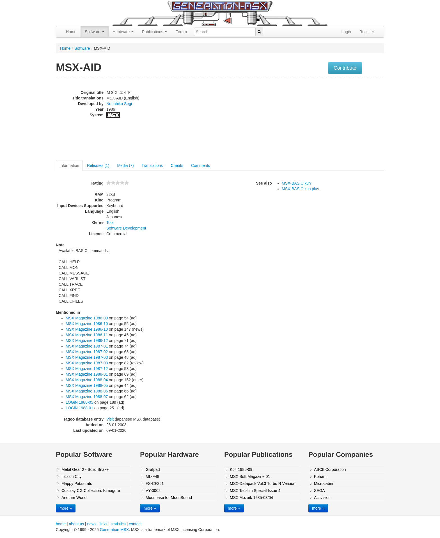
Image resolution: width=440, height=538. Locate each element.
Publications (154, 31)
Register (366, 31)
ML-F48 (152, 476)
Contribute (345, 68)
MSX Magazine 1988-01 (87, 374)
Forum (181, 31)
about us (76, 524)
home (61, 524)
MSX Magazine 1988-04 (87, 380)
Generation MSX (114, 529)
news (92, 524)
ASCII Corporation (330, 469)
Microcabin (323, 483)
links (103, 524)
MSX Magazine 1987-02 (87, 351)
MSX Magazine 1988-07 (87, 396)
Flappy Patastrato (76, 483)
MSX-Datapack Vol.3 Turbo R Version (262, 483)
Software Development (126, 228)
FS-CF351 (155, 483)
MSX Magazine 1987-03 (87, 357)
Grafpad (153, 469)
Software (94, 31)
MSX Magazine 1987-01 (87, 346)
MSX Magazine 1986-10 (87, 323)
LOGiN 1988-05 (79, 402)
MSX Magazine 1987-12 (87, 368)
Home (71, 31)
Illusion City (71, 476)
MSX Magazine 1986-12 (87, 340)
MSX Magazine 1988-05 (87, 385)
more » (65, 508)
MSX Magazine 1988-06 (87, 391)
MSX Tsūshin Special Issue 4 (255, 490)
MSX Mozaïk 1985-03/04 (251, 497)
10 (126, 182)
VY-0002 (153, 490)
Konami (320, 476)
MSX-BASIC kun (296, 183)
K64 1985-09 (241, 469)
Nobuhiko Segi (119, 103)
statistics (118, 524)
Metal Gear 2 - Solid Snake (85, 469)
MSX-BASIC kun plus (300, 189)
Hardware (123, 31)
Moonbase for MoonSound (169, 497)
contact (135, 524)
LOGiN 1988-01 (79, 408)
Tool (110, 222)
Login (346, 31)
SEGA (319, 490)
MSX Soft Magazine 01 (250, 476)
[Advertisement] (327, 119)
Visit (110, 419)
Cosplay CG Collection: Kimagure (90, 490)
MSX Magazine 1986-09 (87, 318)
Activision (322, 497)
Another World (73, 497)
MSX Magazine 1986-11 (87, 335)
